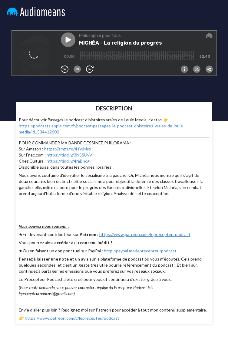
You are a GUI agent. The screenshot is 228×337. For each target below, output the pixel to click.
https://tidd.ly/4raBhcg (68, 160)
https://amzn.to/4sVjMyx (67, 148)
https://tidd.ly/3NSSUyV (69, 154)
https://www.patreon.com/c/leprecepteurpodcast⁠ (72, 318)
